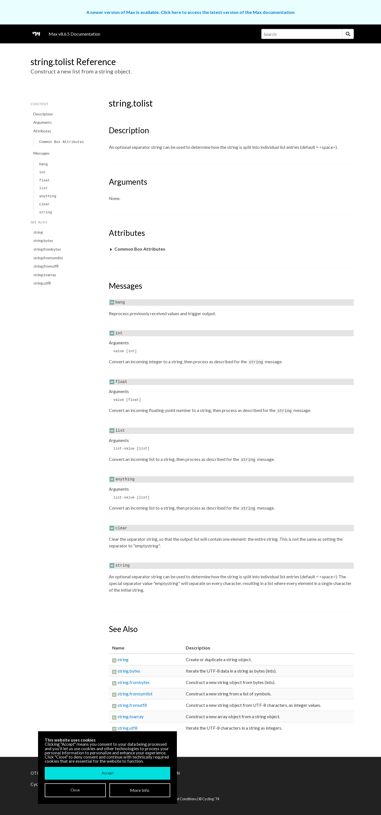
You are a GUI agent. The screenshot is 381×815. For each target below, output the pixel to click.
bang (43, 164)
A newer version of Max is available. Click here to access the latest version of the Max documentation (190, 12)
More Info (139, 790)
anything (47, 196)
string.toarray (44, 275)
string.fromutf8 (46, 266)
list (43, 188)
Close (75, 790)
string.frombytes (47, 249)
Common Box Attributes (61, 142)
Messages (41, 153)
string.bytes (43, 240)
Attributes (42, 131)
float (44, 180)
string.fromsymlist (48, 258)
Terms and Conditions (179, 799)
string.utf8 (42, 283)
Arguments (42, 122)
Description (43, 114)
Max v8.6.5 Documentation (74, 33)
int (42, 172)
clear (44, 204)
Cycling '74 (210, 799)
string (45, 212)
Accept (108, 773)
